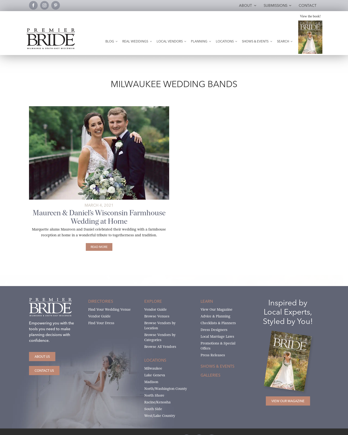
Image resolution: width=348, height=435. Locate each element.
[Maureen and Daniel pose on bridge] (99, 108)
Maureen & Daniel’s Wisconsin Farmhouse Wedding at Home (99, 217)
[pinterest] (55, 5)
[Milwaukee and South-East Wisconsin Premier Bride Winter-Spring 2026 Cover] (310, 22)
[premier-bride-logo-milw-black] (51, 30)
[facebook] (33, 5)
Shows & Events (217, 366)
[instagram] (44, 5)
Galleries (210, 375)
